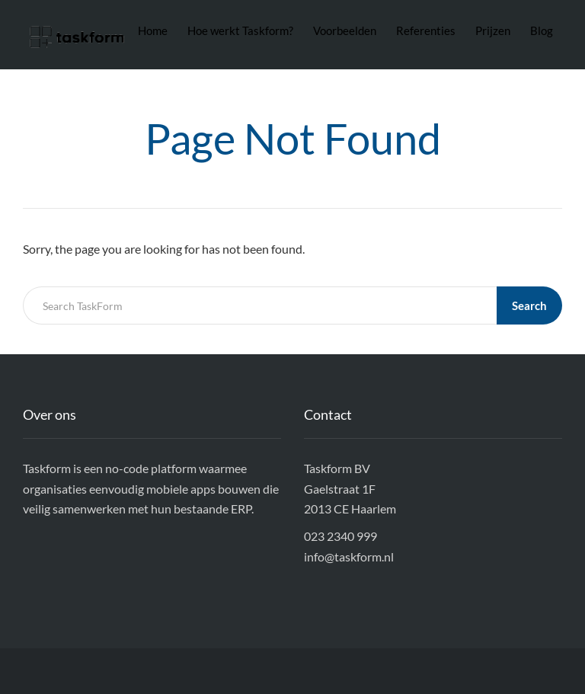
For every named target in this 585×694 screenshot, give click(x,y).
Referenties (426, 30)
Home (153, 30)
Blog (541, 30)
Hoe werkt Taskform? (240, 30)
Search (529, 305)
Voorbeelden (344, 30)
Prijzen (492, 30)
